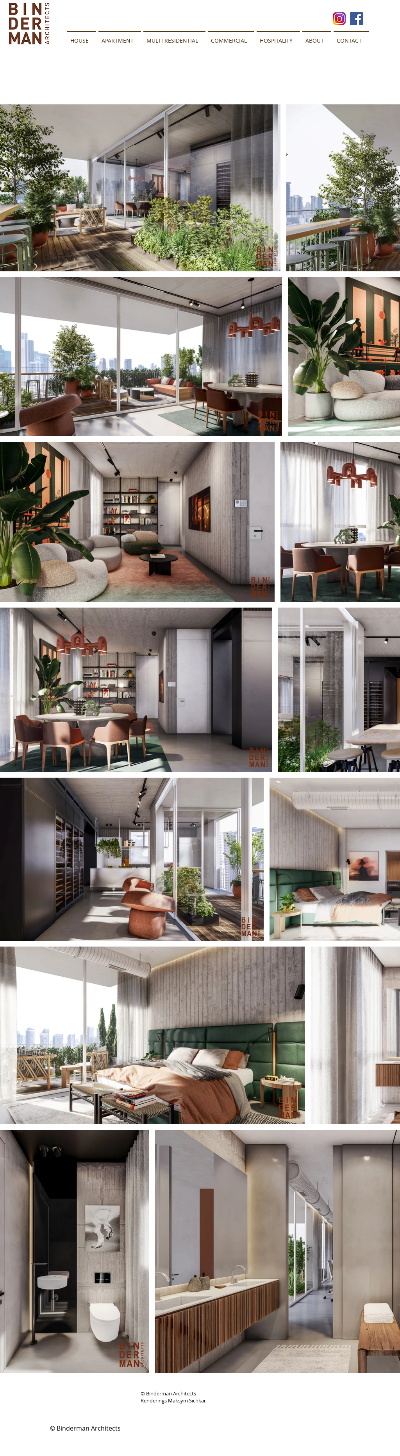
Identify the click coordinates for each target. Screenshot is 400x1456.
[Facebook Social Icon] (356, 18)
